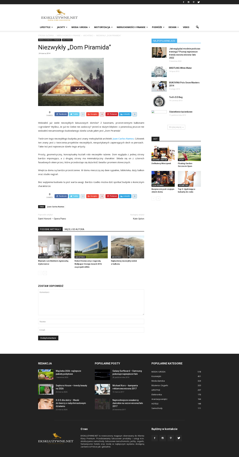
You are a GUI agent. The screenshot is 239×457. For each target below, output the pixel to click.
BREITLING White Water (180, 68)
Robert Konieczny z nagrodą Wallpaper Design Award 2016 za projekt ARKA (88, 257)
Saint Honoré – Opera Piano (52, 211)
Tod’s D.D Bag (176, 97)
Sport (181, 160)
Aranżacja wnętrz (159, 392)
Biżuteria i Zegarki (160, 378)
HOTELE (155, 396)
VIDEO (186, 27)
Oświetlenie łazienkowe (180, 112)
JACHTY (62, 27)
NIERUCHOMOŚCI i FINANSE (132, 27)
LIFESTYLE (46, 27)
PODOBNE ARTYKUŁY (50, 222)
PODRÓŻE (158, 27)
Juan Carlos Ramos (55, 199)
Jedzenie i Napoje (159, 160)
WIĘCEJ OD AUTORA (74, 222)
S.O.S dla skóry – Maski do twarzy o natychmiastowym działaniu (71, 396)
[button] (197, 27)
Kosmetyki (183, 185)
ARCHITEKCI (67, 40)
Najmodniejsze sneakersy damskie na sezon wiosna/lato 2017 (127, 396)
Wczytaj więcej (176, 127)
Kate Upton (138, 211)
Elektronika (158, 185)
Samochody (157, 401)
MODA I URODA (80, 27)
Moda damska (158, 373)
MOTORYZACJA (103, 27)
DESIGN (174, 27)
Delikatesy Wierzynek (161, 163)
